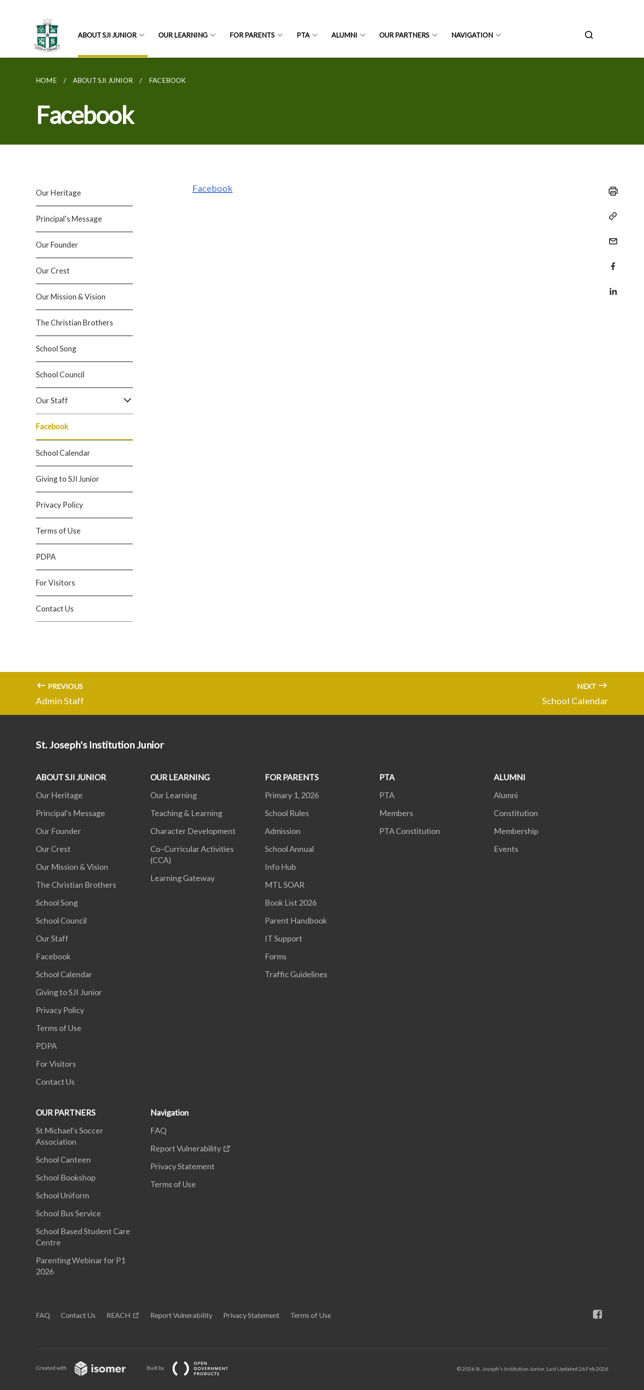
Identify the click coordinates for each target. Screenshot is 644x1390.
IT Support (283, 938)
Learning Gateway (182, 878)
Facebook (52, 426)
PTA (303, 35)
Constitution (516, 813)
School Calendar (63, 453)
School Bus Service (68, 1213)
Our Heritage (58, 192)
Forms (276, 956)
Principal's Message (69, 218)
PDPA (46, 556)
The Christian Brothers (74, 322)
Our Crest (53, 270)
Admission (283, 831)
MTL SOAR (285, 885)
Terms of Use (58, 530)
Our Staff (84, 400)
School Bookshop (66, 1177)
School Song (56, 348)
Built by (194, 1367)
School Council (60, 374)
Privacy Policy (59, 504)
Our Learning (173, 795)
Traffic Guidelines (296, 974)
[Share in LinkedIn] (610, 286)
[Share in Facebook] (610, 261)
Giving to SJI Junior (67, 478)
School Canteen (63, 1159)
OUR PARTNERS (404, 35)
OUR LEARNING (183, 35)
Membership (516, 831)
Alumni (506, 795)
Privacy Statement (182, 1166)
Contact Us (55, 608)
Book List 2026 (291, 902)
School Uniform (62, 1195)
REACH (118, 1315)
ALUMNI (344, 35)
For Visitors (55, 582)
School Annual (289, 849)
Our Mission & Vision (71, 296)
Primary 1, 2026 (292, 795)
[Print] (610, 191)
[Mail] (610, 235)
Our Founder (57, 244)
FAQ (158, 1130)
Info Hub (280, 867)
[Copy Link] (610, 216)
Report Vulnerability (185, 1148)
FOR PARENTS (252, 35)
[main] (322, 386)
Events (506, 849)
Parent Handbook (296, 920)
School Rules (287, 813)
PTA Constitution (409, 831)
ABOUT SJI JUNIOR (107, 35)
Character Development (193, 831)
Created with (88, 1367)
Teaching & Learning (186, 813)
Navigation (472, 35)
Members (396, 813)
